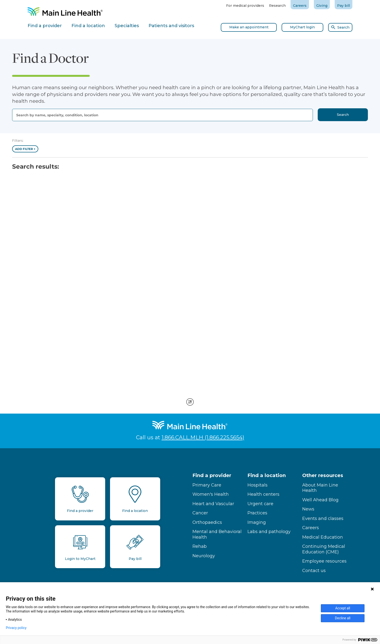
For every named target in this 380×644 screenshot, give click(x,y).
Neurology (203, 555)
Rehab (199, 546)
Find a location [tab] (88, 25)
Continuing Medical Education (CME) (323, 549)
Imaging (256, 522)
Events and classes (322, 518)
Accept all (342, 608)
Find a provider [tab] (45, 25)
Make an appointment (249, 27)
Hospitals (257, 485)
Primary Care (206, 485)
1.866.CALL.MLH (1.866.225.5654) (203, 437)
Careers (300, 5)
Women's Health (210, 494)
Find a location (266, 475)
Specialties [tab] (127, 25)
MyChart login (302, 27)
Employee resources (324, 561)
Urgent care (260, 503)
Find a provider (211, 475)
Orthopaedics (207, 522)
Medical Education (322, 537)
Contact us (314, 570)
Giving (321, 5)
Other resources (322, 475)
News (308, 509)
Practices (257, 513)
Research (277, 5)
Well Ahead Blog (320, 500)
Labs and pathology (269, 531)
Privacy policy (16, 628)
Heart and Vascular (213, 503)
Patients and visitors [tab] (171, 25)
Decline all (342, 618)
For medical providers (245, 5)
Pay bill (343, 5)
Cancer (200, 513)
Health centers (263, 494)
